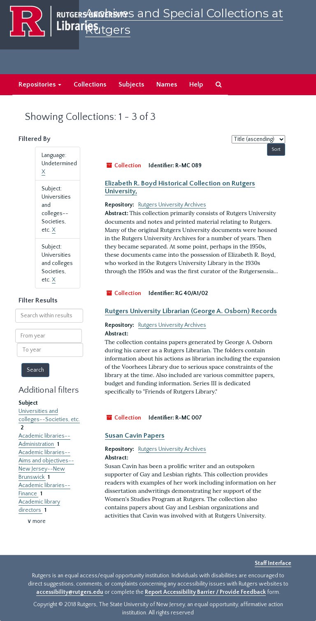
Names (166, 84)
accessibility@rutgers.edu (69, 592)
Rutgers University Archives (172, 205)
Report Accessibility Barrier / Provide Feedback (205, 592)
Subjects (131, 84)
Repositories (40, 84)
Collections (90, 84)
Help (196, 84)
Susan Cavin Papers (135, 435)
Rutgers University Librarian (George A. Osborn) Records (191, 311)
